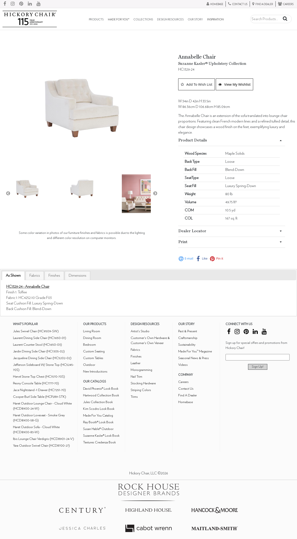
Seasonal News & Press (193, 358)
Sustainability (186, 344)
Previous (8, 193)
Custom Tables (93, 358)
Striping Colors (141, 390)
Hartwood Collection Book (101, 395)
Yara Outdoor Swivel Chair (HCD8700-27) (41, 445)
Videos (183, 365)
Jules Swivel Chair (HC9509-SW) (36, 331)
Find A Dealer (187, 395)
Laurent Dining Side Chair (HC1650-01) (39, 338)
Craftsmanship (187, 338)
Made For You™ (118, 19)
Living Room (91, 331)
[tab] (13, 275)
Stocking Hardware (143, 383)
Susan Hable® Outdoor (98, 429)
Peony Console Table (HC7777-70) (36, 383)
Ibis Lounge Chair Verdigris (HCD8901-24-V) (43, 439)
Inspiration (215, 19)
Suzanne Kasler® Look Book (101, 435)
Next (155, 193)
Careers (183, 382)
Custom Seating (94, 351)
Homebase (185, 402)
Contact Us (186, 388)
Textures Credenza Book (99, 442)
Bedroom (89, 344)
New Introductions (95, 371)
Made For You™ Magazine (195, 351)
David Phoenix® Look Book (100, 388)
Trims (134, 396)
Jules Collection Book (98, 402)
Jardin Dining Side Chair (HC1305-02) (39, 351)
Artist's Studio (140, 331)
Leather (135, 363)
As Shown (13, 275)
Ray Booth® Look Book (98, 422)
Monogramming (141, 370)
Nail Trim (136, 376)
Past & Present (187, 331)
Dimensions (77, 275)
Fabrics (34, 275)
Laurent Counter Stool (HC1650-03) (37, 344)
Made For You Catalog (98, 415)
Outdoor (89, 365)
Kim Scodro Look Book (98, 409)
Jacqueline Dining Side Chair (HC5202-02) (42, 358)
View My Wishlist (234, 84)
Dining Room (92, 338)
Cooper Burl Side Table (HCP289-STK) (39, 396)
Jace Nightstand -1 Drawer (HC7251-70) (39, 390)
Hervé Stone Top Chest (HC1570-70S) (39, 376)
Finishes (54, 275)
